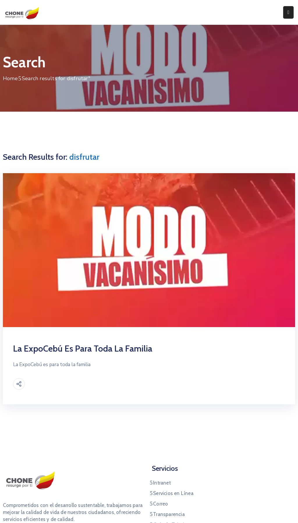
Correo (160, 504)
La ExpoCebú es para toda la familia (82, 348)
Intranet (162, 483)
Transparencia (169, 514)
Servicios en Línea (173, 493)
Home (10, 78)
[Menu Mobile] (288, 12)
